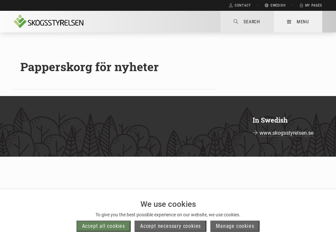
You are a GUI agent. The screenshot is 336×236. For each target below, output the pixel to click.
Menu (298, 21)
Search (247, 21)
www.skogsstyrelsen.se (286, 133)
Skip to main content (197, 5)
